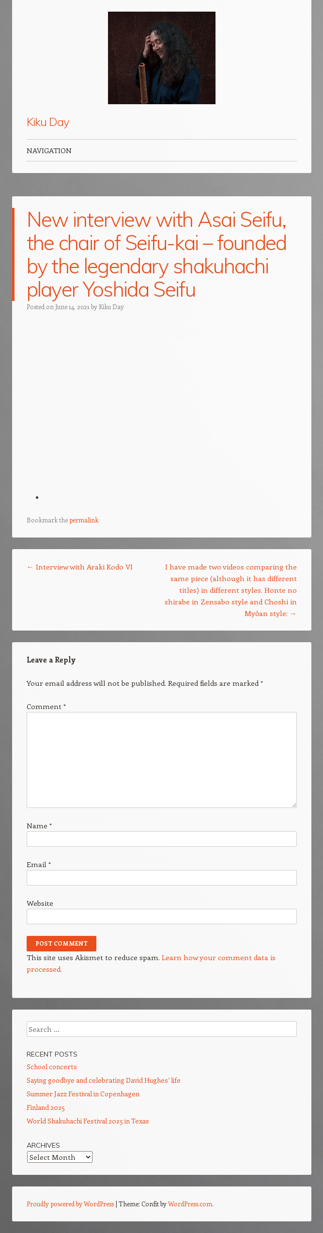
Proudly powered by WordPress (70, 1204)
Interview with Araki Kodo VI (80, 566)
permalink (83, 520)
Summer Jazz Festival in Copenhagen (83, 1093)
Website (40, 903)
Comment (46, 706)
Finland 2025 (46, 1107)
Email (39, 864)
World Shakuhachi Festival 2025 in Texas (88, 1120)
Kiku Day (48, 121)
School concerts (52, 1066)
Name (39, 825)
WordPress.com (190, 1204)
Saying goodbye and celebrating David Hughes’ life (104, 1080)
